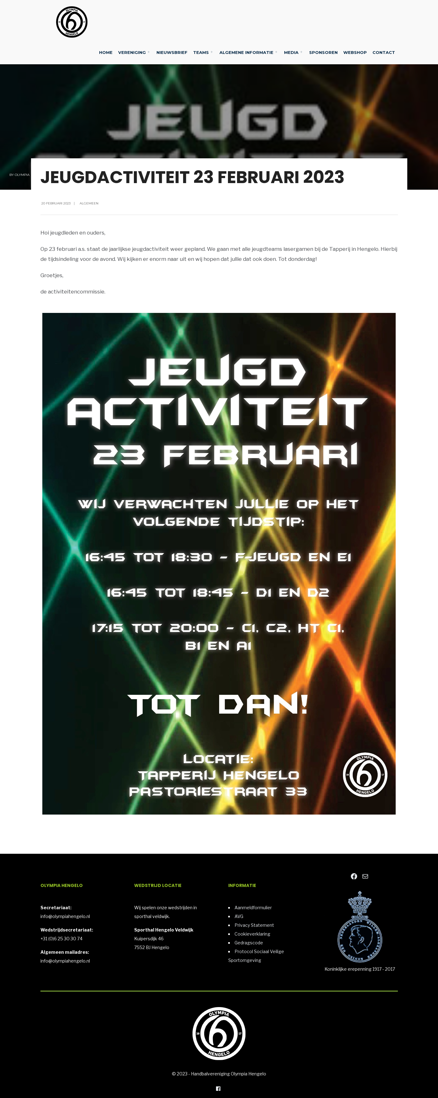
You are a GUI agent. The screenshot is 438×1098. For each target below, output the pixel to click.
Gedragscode (249, 942)
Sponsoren (323, 52)
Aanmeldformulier (253, 907)
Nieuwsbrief (171, 52)
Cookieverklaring (252, 934)
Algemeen (89, 203)
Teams (201, 52)
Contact (383, 52)
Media (291, 52)
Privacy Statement (254, 925)
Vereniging (132, 52)
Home (106, 52)
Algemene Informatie (246, 52)
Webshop (355, 52)
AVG (239, 916)
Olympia (22, 175)
